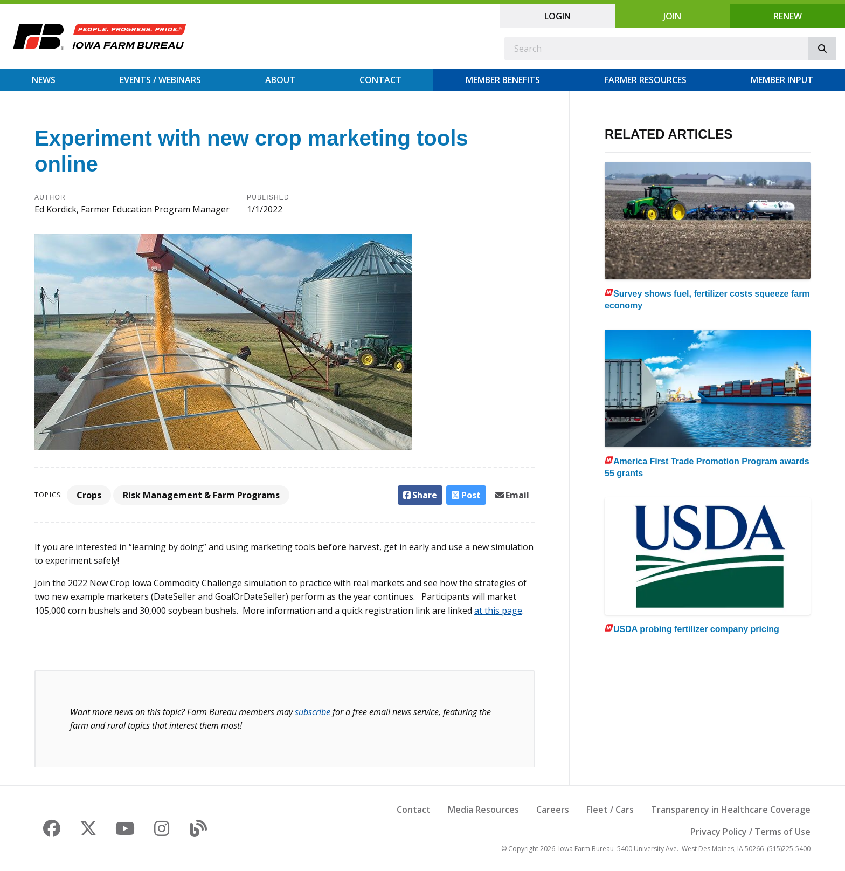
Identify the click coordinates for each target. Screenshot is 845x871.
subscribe (312, 712)
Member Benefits (503, 80)
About (280, 80)
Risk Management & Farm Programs (201, 495)
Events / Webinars (160, 80)
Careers (552, 809)
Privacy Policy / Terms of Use (750, 832)
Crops (89, 495)
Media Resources (483, 809)
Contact (380, 80)
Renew (787, 16)
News (44, 80)
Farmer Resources (645, 80)
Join (672, 16)
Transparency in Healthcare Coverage (731, 809)
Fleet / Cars (610, 809)
